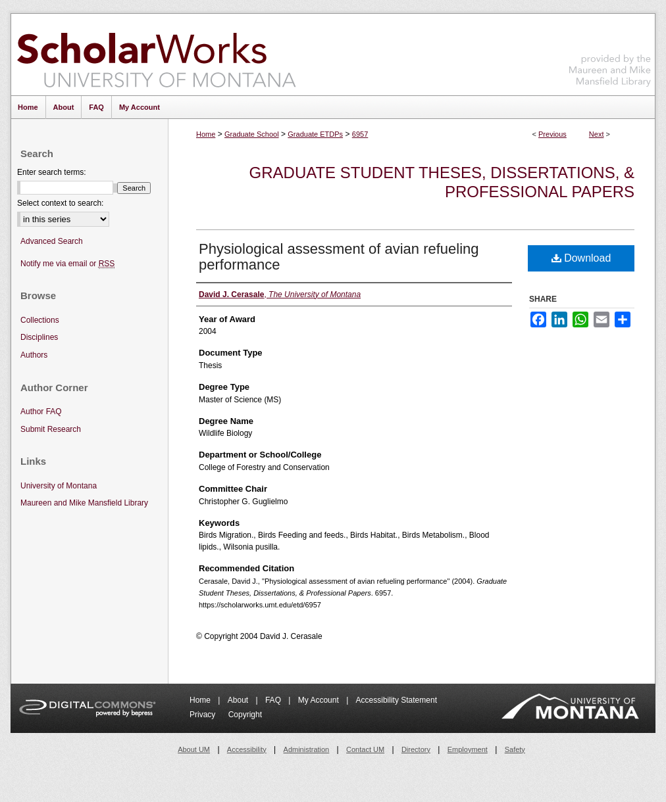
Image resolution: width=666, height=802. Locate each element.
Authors (33, 355)
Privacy (204, 714)
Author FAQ (41, 411)
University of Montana (58, 485)
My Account (319, 700)
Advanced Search (51, 241)
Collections (39, 320)
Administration (307, 749)
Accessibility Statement (396, 700)
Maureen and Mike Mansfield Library (610, 52)
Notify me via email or (67, 264)
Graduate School (251, 134)
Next (596, 134)
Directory (415, 749)
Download (581, 258)
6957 (360, 134)
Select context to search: (60, 203)
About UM (194, 749)
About (239, 700)
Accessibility (247, 749)
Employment (468, 749)
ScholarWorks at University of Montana (156, 54)
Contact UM (365, 749)
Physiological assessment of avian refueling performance (339, 257)
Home (205, 134)
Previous (552, 134)
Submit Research (50, 429)
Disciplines (39, 337)
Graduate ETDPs (315, 134)
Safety (515, 749)
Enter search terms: (51, 172)
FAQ (274, 700)
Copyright (245, 714)
